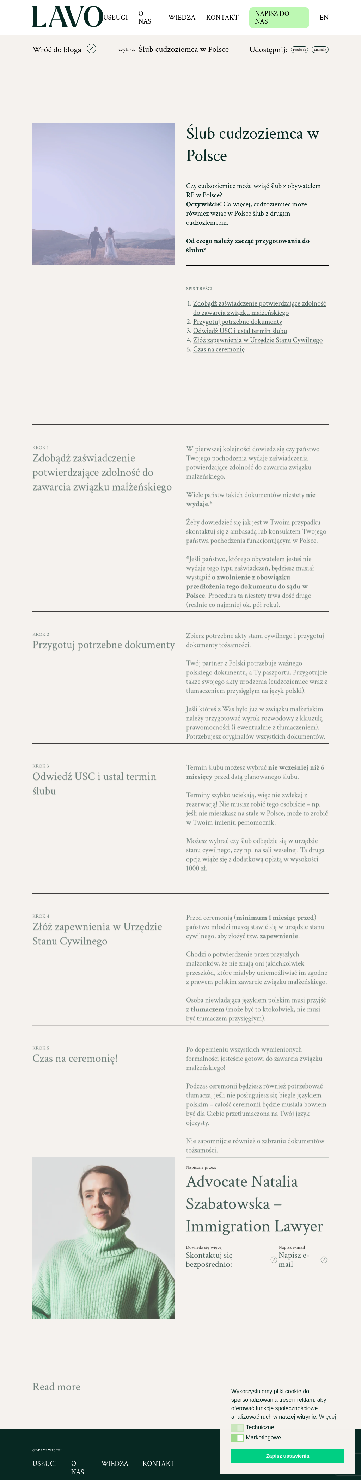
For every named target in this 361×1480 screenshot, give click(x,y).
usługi (44, 1464)
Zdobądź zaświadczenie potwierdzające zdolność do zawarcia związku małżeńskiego (259, 324)
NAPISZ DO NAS (272, 17)
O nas (144, 17)
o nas (77, 1468)
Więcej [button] (327, 1417)
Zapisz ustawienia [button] (287, 1456)
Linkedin (320, 50)
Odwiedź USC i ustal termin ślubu (240, 346)
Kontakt (222, 17)
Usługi (115, 17)
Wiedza (182, 17)
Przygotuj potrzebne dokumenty (237, 337)
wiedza (115, 1464)
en (324, 17)
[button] (237, 1427)
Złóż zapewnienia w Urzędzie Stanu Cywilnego (258, 355)
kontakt (158, 1464)
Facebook (299, 50)
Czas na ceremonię (219, 365)
